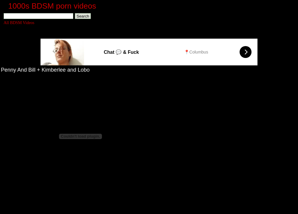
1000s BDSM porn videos (52, 5)
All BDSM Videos (19, 23)
